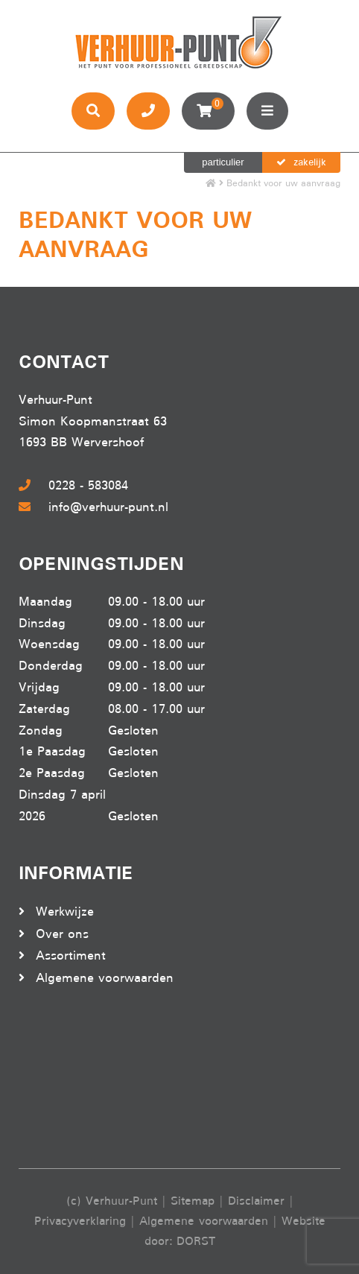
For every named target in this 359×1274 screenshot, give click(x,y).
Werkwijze (65, 911)
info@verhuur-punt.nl (93, 507)
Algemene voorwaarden (105, 977)
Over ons (62, 933)
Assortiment (71, 955)
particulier (223, 162)
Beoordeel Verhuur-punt (78, 1078)
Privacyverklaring (80, 1221)
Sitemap (193, 1201)
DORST (196, 1241)
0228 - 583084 (73, 485)
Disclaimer (256, 1201)
